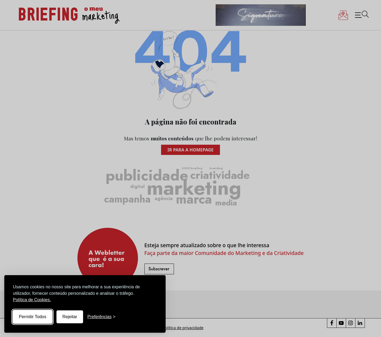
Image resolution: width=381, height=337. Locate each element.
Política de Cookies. (32, 299)
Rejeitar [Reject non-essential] (69, 316)
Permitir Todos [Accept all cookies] (32, 316)
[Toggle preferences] (101, 317)
